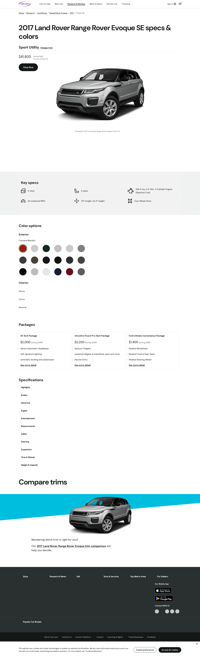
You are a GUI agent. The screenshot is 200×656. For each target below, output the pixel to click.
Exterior (24, 234)
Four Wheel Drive (142, 201)
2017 (72, 13)
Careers (100, 637)
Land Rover (42, 13)
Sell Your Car (112, 4)
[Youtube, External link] (167, 611)
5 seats (84, 190)
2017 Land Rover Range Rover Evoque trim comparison (71, 546)
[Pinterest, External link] (177, 611)
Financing (126, 4)
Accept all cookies (170, 650)
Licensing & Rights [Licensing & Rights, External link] (116, 637)
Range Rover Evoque (58, 13)
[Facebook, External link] (162, 611)
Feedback (151, 637)
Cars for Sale (44, 4)
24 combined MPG (36, 201)
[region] (100, 648)
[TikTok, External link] (157, 611)
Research (30, 13)
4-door (31, 190)
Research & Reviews (76, 4)
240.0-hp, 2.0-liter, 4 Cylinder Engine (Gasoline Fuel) (154, 191)
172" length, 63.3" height (93, 201)
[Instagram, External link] (172, 611)
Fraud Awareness (136, 637)
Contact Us (67, 637)
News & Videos (96, 4)
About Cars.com (51, 637)
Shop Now (28, 67)
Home (21, 13)
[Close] (197, 644)
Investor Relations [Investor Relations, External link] (84, 637)
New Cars (59, 4)
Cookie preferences (145, 650)
